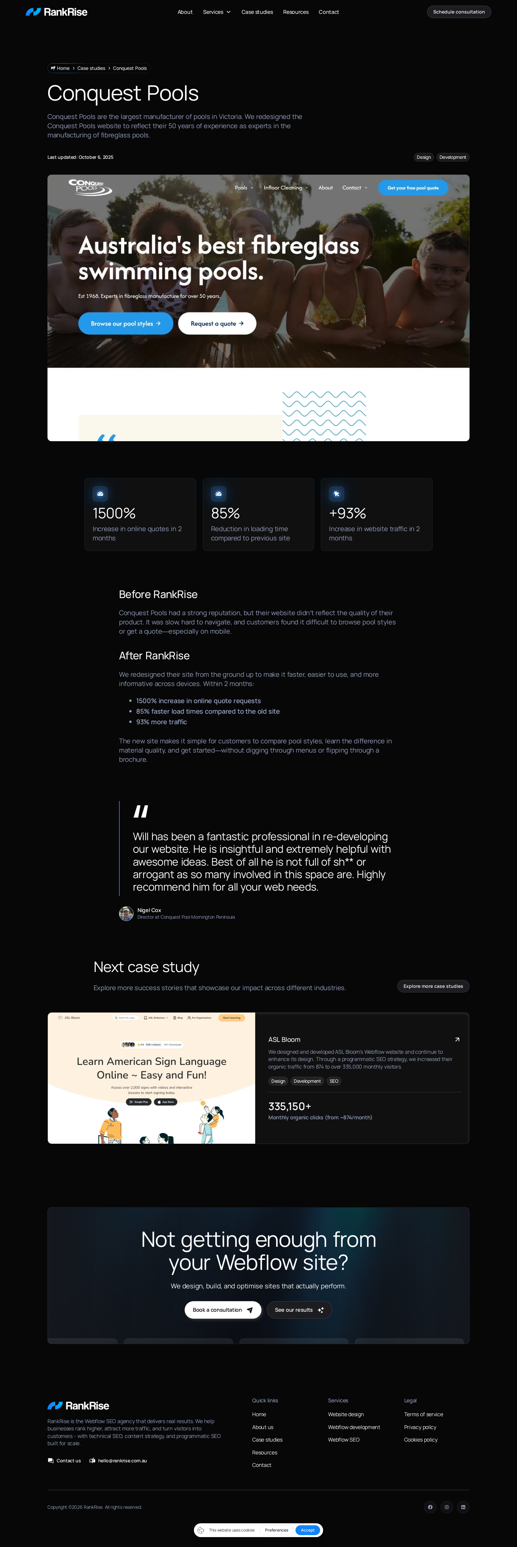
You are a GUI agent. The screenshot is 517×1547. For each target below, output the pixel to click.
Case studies (257, 11)
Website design (346, 1414)
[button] (217, 12)
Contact (329, 11)
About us (262, 1427)
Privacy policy (420, 1427)
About (185, 11)
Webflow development (354, 1427)
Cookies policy (421, 1439)
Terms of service (423, 1414)
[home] (56, 12)
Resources (295, 11)
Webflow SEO (343, 1439)
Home (259, 1414)
